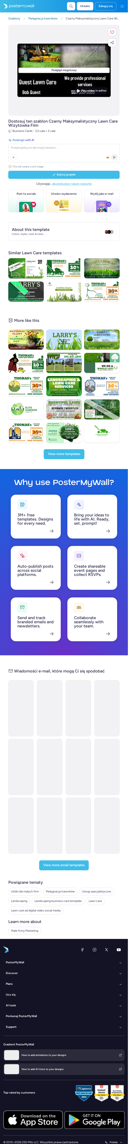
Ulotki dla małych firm (25, 891)
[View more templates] (64, 454)
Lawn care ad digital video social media (36, 910)
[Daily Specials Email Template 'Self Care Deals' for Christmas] (107, 826)
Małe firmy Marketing (24, 931)
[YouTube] (119, 950)
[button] (112, 32)
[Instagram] (94, 950)
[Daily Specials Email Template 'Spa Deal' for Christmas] (78, 767)
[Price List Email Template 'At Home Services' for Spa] (49, 767)
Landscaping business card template (58, 901)
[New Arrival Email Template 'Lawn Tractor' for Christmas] (21, 708)
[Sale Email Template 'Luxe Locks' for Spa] (49, 826)
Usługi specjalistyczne (96, 891)
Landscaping (19, 901)
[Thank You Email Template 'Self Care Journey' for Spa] (78, 826)
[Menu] (122, 6)
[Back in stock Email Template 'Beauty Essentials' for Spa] (78, 708)
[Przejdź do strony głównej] (17, 6)
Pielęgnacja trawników (60, 891)
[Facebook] (82, 950)
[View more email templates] (64, 865)
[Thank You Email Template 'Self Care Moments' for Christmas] (21, 826)
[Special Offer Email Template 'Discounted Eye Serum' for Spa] (107, 767)
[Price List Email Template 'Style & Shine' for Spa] (21, 767)
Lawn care (95, 901)
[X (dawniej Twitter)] (106, 950)
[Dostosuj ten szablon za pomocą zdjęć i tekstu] (64, 70)
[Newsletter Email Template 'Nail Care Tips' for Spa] (107, 708)
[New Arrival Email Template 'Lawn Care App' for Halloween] (49, 708)
